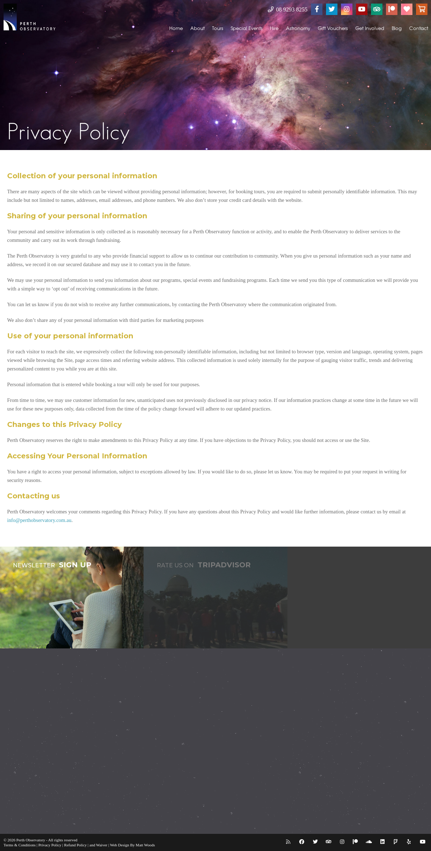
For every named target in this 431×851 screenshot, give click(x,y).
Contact (418, 28)
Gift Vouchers (333, 28)
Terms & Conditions (20, 845)
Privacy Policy (49, 845)
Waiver (101, 845)
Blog (397, 28)
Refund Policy (75, 845)
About (197, 28)
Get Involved (369, 28)
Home (176, 28)
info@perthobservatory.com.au (39, 520)
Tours (217, 28)
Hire (274, 28)
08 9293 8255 (287, 9)
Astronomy (298, 28)
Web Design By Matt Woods (132, 845)
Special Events (246, 28)
